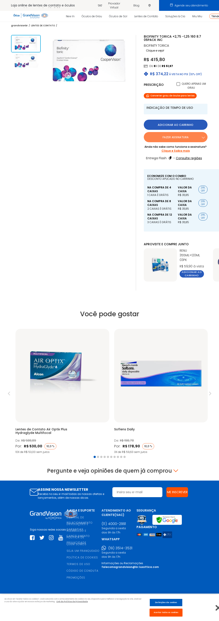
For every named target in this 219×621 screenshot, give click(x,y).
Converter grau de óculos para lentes (170, 95)
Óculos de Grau (92, 16)
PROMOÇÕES (76, 577)
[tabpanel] (62, 392)
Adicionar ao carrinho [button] (176, 125)
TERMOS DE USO (78, 564)
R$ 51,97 (167, 66)
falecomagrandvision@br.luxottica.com (130, 567)
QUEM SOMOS (76, 544)
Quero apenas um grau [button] (194, 86)
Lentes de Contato (146, 16)
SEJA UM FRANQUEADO (83, 551)
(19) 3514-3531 (120, 548)
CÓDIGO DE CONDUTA (82, 571)
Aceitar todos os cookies (166, 612)
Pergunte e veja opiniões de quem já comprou (109, 471)
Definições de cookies (166, 602)
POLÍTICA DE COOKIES (82, 557)
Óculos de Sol (118, 16)
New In (70, 16)
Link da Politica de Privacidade (72, 601)
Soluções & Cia (175, 16)
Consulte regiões (189, 158)
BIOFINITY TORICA (156, 45)
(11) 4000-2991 (114, 523)
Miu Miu (197, 16)
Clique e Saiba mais (175, 151)
